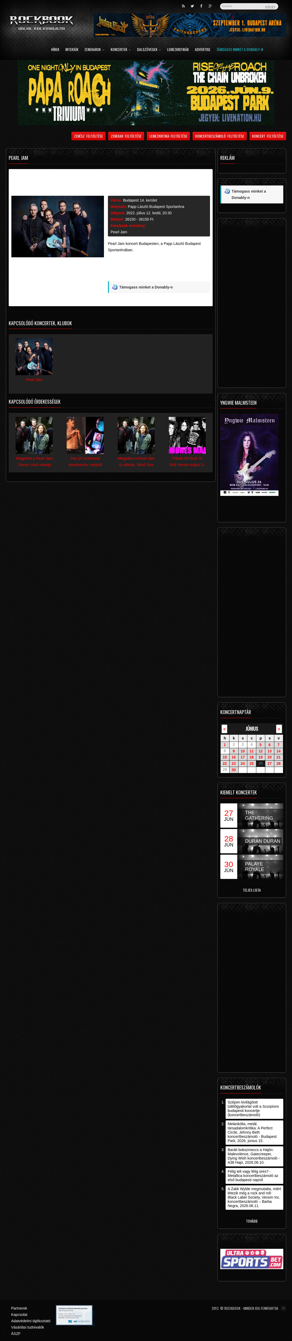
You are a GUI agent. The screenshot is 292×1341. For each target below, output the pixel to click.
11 (252, 751)
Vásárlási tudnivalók (27, 1327)
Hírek (55, 50)
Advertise (202, 50)
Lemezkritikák (178, 50)
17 (243, 757)
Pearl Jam (119, 232)
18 (252, 757)
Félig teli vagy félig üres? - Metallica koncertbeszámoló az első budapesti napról (253, 1175)
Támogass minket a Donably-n (239, 50)
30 (234, 770)
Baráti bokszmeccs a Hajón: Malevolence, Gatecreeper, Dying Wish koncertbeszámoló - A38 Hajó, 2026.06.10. (254, 1156)
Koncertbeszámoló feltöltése (219, 136)
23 (234, 763)
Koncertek (121, 50)
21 (278, 757)
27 (269, 763)
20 (269, 757)
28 (278, 763)
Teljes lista (252, 890)
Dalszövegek (149, 50)
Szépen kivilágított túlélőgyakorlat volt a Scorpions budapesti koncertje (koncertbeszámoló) (253, 1108)
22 (225, 763)
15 (225, 757)
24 (243, 763)
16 (234, 757)
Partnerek (19, 1308)
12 (260, 751)
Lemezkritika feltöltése (168, 136)
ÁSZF (16, 1333)
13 (269, 751)
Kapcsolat (19, 1314)
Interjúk (71, 50)
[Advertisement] (153, 269)
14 (278, 751)
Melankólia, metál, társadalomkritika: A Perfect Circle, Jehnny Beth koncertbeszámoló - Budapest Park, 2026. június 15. (252, 1132)
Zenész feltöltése (88, 136)
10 (243, 751)
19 (260, 757)
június (251, 728)
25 (252, 763)
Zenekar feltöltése (126, 136)
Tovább (252, 1221)
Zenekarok (94, 50)
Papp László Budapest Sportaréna (156, 206)
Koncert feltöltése (268, 136)
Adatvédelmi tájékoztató (31, 1321)
